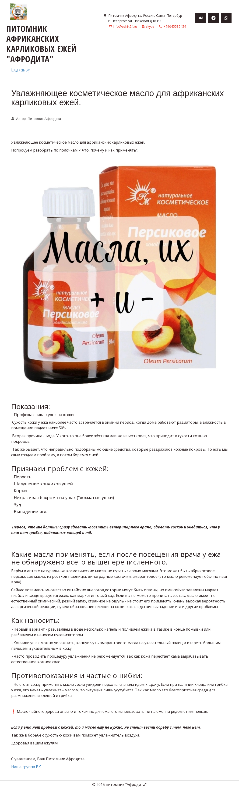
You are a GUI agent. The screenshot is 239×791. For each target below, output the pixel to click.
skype (150, 26)
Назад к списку (20, 70)
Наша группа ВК (26, 766)
